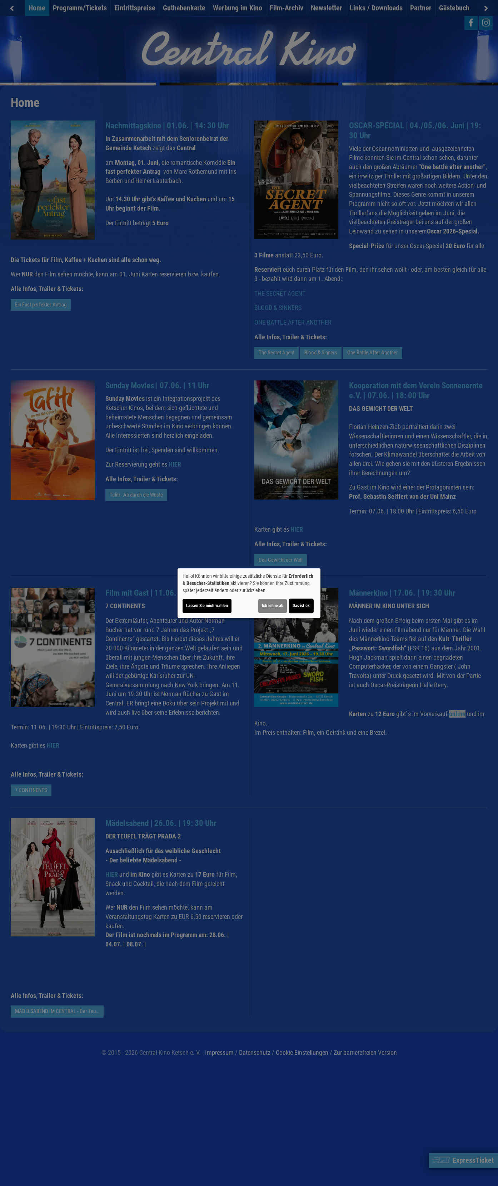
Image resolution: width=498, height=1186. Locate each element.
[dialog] (249, 593)
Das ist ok (301, 605)
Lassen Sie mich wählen (207, 605)
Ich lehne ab (272, 605)
